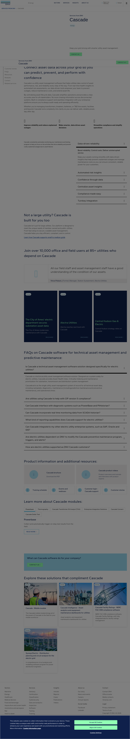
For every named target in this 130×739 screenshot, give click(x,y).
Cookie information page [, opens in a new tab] (32, 728)
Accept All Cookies (95, 722)
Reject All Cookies (96, 727)
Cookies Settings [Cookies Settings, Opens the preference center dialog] (96, 733)
